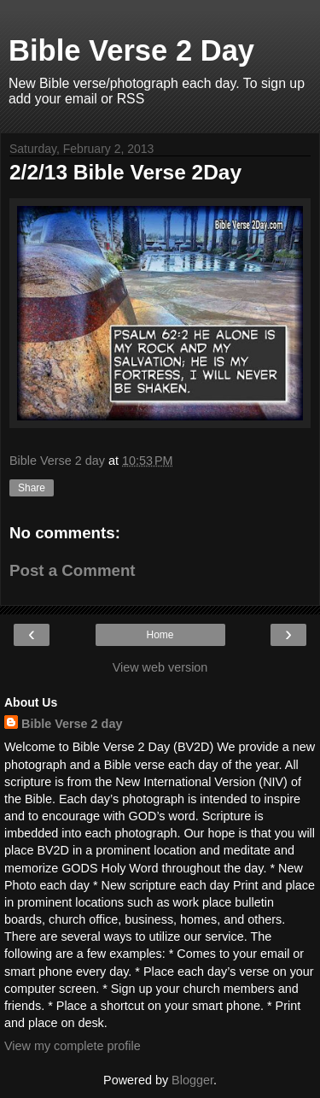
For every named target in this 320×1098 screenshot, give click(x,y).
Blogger (192, 1080)
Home (159, 635)
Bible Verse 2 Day (131, 50)
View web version (160, 667)
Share (31, 488)
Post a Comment (72, 570)
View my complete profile (72, 1046)
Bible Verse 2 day (71, 724)
